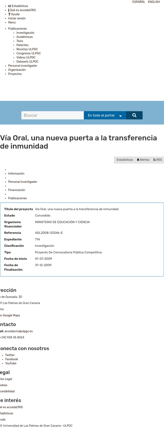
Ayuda (14, 14)
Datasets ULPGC (27, 61)
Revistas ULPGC (27, 49)
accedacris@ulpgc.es (19, 331)
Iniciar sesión (17, 18)
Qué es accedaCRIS (22, 10)
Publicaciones (17, 28)
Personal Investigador (22, 182)
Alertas (143, 160)
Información (16, 173)
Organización (17, 70)
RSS (157, 160)
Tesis (19, 41)
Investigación (25, 33)
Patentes (22, 45)
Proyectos (15, 74)
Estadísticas (18, 6)
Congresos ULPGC (28, 53)
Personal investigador (22, 66)
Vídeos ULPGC (26, 57)
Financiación (16, 190)
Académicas (24, 37)
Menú (12, 22)
